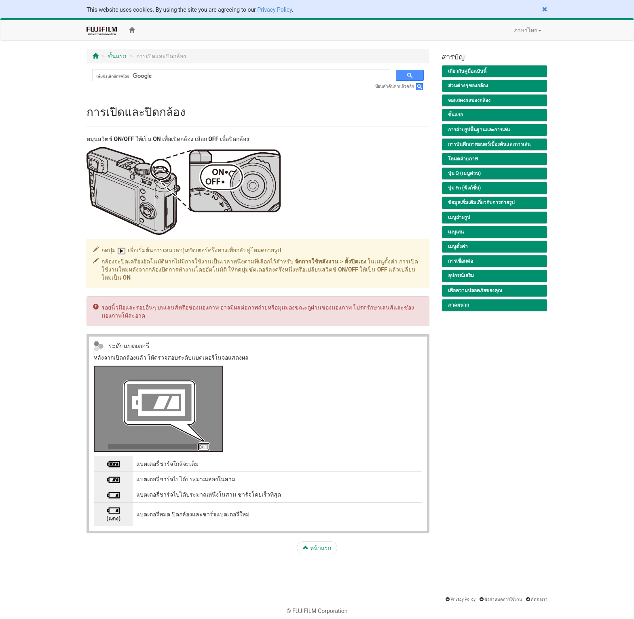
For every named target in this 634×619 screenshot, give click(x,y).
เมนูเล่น (456, 232)
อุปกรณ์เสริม (461, 275)
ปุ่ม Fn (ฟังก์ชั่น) (464, 188)
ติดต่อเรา (539, 599)
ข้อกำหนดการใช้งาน (503, 599)
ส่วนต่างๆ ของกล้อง (468, 85)
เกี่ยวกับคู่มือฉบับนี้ (467, 71)
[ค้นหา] (240, 76)
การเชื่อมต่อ (460, 261)
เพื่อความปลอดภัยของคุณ (475, 290)
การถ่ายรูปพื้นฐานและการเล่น (479, 130)
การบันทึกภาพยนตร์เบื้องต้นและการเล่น (489, 144)
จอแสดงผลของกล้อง (469, 100)
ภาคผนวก (458, 305)
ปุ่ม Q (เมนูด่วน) (464, 173)
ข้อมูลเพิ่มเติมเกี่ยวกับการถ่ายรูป (481, 202)
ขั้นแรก (117, 56)
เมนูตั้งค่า (458, 246)
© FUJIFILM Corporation (316, 611)
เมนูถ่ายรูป (459, 217)
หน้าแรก (317, 548)
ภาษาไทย (527, 30)
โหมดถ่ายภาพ (463, 159)
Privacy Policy (274, 9)
